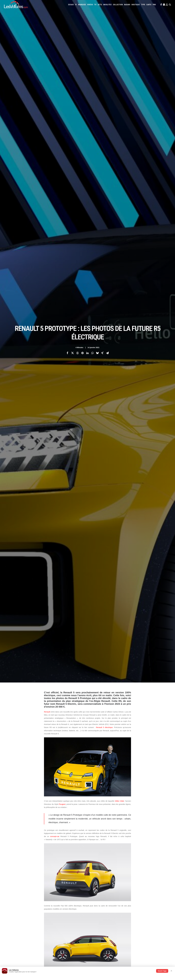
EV (62, 805)
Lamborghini (94, 882)
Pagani (97, 885)
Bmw (133, 876)
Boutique (136, 5)
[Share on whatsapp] (92, 41)
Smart (141, 885)
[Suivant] (135, 838)
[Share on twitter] (72, 41)
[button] (161, 4)
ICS (51, 924)
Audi (122, 876)
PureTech (93, 898)
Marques (82, 5)
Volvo (92, 888)
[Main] (88, 838)
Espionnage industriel (58, 911)
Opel (91, 885)
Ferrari (109, 879)
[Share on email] (107, 41)
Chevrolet (149, 876)
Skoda (136, 885)
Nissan (161, 882)
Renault (47, 89)
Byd (144, 876)
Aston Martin (115, 876)
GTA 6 (52, 895)
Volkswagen (160, 885)
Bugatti (138, 876)
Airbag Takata (160, 895)
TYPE (143, 5)
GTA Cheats (54, 899)
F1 (76, 5)
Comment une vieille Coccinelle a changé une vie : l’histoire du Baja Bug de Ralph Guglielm (126, 945)
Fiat (114, 879)
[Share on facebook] (67, 41)
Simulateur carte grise (97, 895)
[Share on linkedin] (87, 41)
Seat (131, 885)
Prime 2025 (151, 895)
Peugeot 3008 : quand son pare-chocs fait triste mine (26, 948)
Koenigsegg (156, 879)
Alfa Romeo (100, 876)
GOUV (145, 895)
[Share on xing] (102, 41)
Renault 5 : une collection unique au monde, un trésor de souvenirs (116, 954)
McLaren (140, 882)
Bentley (128, 876)
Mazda (134, 882)
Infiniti (135, 879)
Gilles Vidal (119, 178)
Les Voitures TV (56, 876)
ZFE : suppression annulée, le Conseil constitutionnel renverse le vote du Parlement (36, 957)
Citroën (157, 876)
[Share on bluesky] (97, 41)
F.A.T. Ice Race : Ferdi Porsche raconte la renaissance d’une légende (117, 957)
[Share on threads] (77, 41)
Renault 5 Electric (52, 809)
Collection (118, 5)
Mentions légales (14, 893)
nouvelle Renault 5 (85, 805)
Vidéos (90, 5)
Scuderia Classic (56, 888)
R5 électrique (105, 805)
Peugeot (62, 182)
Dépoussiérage (55, 907)
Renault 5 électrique (104, 105)
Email (100, 853)
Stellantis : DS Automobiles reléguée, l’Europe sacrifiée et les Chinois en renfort (35, 960)
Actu (100, 5)
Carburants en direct (105, 898)
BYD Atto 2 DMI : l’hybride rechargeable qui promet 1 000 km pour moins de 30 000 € (123, 948)
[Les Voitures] (16, 4)
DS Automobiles (100, 879)
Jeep (146, 879)
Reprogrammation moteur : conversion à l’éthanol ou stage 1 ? (29, 951)
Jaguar (141, 879)
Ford (118, 879)
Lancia (102, 882)
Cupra (163, 876)
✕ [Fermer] (171, 971)
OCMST (53, 920)
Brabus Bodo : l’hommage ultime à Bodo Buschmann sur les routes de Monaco (121, 942)
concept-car (54, 214)
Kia (150, 879)
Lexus (116, 882)
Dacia (91, 879)
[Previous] (40, 838)
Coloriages (125, 895)
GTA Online (54, 903)
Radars (127, 5)
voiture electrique (102, 809)
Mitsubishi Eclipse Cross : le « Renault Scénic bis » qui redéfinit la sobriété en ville (36, 945)
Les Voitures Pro (56, 880)
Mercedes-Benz (149, 882)
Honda (123, 879)
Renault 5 (117, 805)
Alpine (107, 876)
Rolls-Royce (124, 885)
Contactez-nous (13, 888)
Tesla (146, 885)
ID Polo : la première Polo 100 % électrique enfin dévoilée (112, 960)
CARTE (148, 5)
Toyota (151, 885)
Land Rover (109, 882)
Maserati (127, 882)
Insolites (107, 5)
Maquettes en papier (113, 895)
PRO (154, 5)
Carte (10, 876)
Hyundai (129, 879)
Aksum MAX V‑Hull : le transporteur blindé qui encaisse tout (113, 951)
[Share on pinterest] (82, 41)
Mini (156, 882)
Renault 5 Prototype (70, 809)
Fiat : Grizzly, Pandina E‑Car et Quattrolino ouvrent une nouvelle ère (31, 954)
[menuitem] (71, 4)
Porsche (109, 885)
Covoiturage (138, 895)
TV (95, 5)
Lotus (121, 882)
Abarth (92, 876)
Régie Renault (86, 809)
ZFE (131, 895)
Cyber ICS (53, 916)
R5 (96, 805)
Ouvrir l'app (162, 971)
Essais (71, 5)
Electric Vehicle (51, 805)
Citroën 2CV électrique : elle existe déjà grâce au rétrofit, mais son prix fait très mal (36, 942)
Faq (9, 884)
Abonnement (12, 880)
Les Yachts (54, 884)
